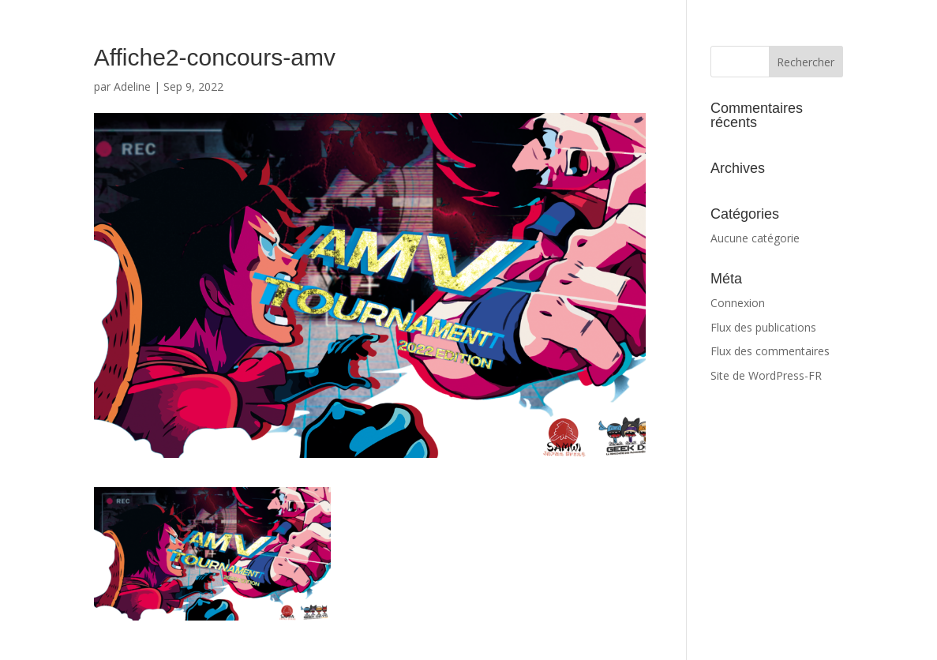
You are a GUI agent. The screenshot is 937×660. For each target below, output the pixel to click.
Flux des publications (763, 327)
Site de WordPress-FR (766, 375)
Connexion (737, 302)
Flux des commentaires (770, 350)
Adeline (132, 86)
